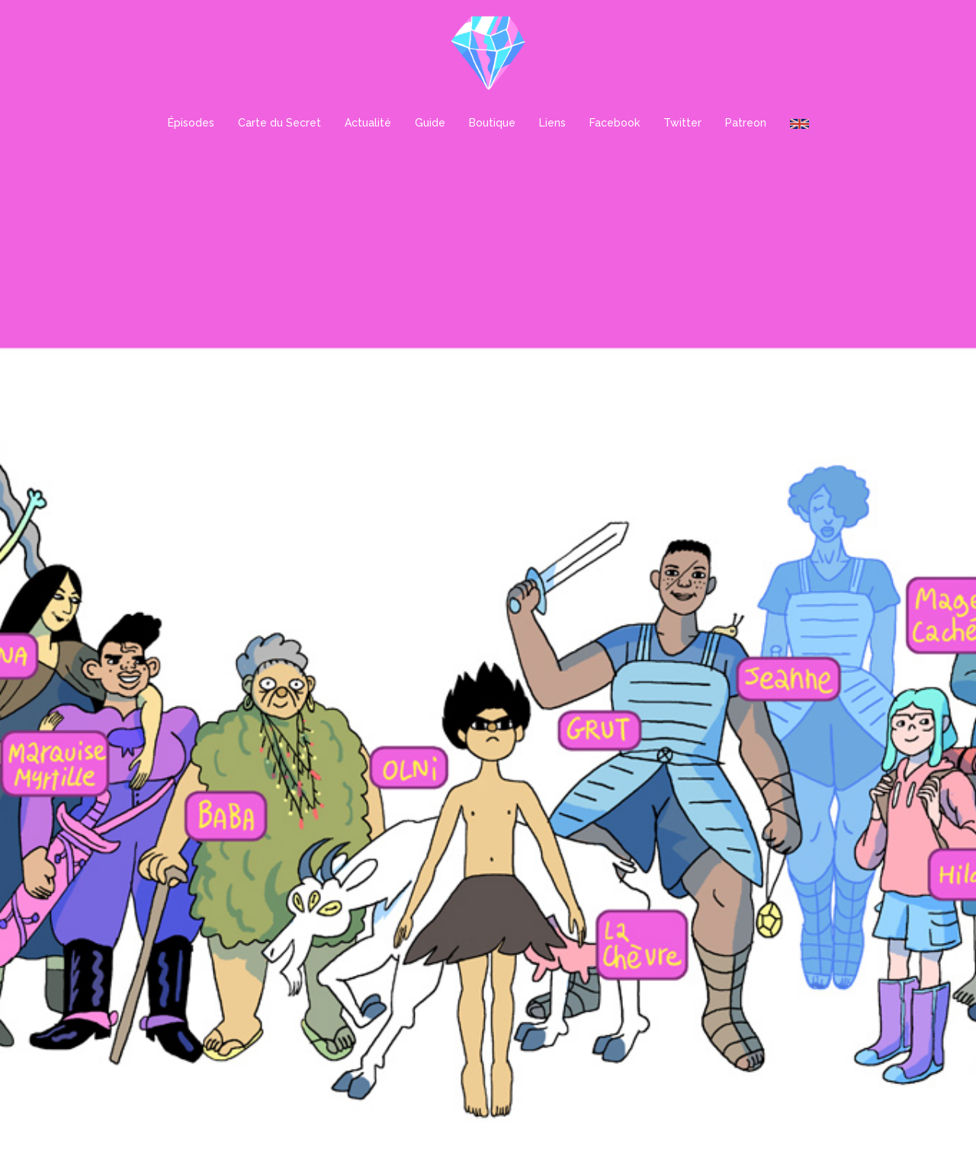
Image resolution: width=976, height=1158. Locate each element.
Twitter (682, 123)
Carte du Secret (279, 123)
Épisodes (191, 123)
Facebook (614, 123)
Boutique (492, 123)
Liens (552, 123)
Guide (430, 123)
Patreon (745, 123)
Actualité (368, 123)
